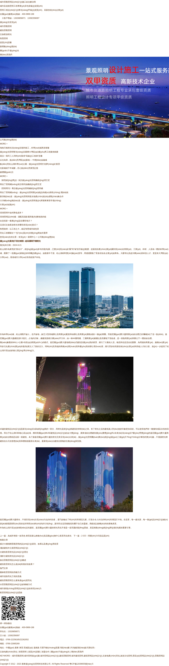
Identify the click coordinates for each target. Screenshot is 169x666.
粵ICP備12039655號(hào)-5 (81, 664)
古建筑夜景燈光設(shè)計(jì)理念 (14, 552)
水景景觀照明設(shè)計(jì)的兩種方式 (16, 584)
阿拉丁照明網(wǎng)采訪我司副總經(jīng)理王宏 (20, 184)
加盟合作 (45, 652)
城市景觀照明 (6, 26)
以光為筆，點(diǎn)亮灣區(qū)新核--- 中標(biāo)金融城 (23, 160)
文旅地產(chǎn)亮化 (8, 652)
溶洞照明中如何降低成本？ (11, 213)
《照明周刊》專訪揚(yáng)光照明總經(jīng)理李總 (21, 188)
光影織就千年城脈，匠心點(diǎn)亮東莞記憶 (19, 168)
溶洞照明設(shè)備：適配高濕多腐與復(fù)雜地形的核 (23, 217)
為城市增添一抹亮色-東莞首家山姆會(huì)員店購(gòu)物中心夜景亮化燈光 (39, 536)
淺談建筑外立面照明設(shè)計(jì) (14, 548)
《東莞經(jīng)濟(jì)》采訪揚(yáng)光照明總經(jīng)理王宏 (25, 180)
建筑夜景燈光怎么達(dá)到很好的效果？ (17, 564)
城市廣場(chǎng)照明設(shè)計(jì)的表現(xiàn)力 (20, 588)
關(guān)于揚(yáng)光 (9, 50)
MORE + (3, 144)
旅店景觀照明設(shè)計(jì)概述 (13, 560)
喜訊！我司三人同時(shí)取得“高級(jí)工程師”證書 (21, 156)
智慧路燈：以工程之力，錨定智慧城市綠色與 (19, 229)
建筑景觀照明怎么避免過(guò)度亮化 (16, 580)
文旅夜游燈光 (6, 34)
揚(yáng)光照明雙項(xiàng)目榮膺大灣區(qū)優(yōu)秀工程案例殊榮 (29, 152)
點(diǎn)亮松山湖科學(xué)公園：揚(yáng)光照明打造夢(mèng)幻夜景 (30, 164)
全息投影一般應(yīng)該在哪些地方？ (16, 221)
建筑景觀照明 (6, 30)
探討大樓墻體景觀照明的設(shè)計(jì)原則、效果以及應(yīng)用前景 (29, 544)
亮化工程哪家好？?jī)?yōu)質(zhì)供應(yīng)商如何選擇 (23, 233)
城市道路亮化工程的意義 (10, 576)
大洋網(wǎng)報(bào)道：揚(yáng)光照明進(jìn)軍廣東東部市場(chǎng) (30, 200)
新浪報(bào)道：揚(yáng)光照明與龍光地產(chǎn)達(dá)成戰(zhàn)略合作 (32, 196)
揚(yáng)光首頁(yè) (8, 22)
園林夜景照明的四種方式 (10, 572)
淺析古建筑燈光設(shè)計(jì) (12, 556)
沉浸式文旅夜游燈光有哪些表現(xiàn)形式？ (19, 225)
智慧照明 (4, 38)
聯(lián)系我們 (6, 55)
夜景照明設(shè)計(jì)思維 (11, 592)
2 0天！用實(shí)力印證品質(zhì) (95, 536)
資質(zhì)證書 (6, 42)
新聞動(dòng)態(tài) (8, 46)
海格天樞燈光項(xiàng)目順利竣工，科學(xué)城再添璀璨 (24, 148)
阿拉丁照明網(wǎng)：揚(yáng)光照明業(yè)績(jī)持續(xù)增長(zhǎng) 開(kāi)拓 (34, 192)
